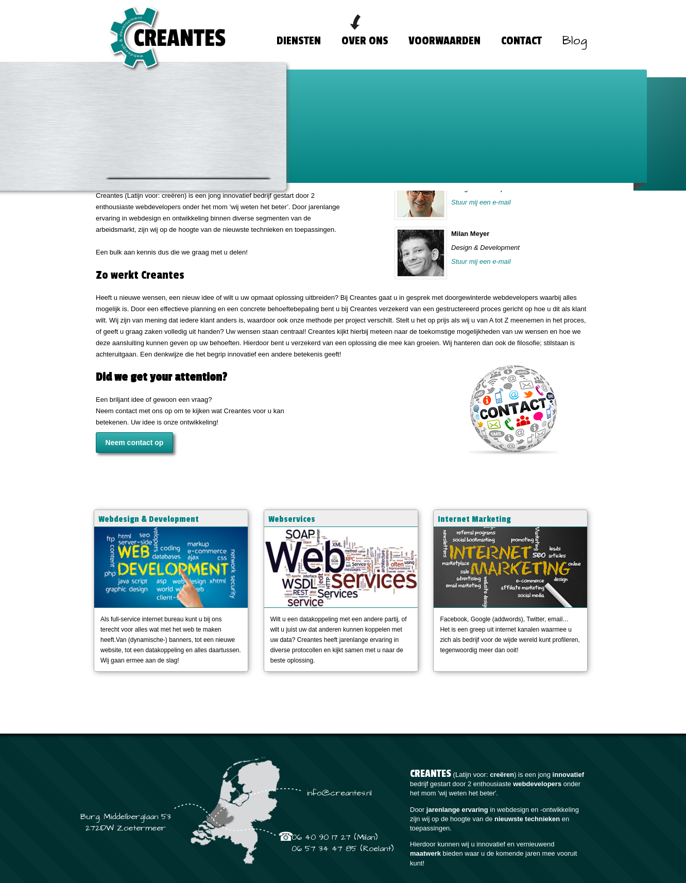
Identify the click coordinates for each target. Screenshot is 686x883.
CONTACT (521, 40)
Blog (574, 40)
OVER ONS (364, 40)
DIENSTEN (299, 40)
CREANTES (180, 38)
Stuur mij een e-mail (481, 224)
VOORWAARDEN (444, 40)
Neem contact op (135, 405)
